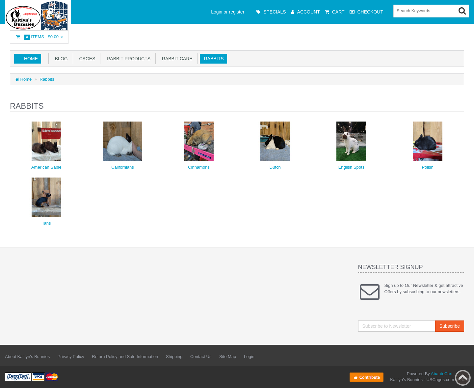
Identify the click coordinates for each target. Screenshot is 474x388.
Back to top (462, 377)
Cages (86, 58)
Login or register (227, 11)
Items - (39, 37)
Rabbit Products (127, 58)
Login (249, 356)
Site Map (227, 356)
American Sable (46, 167)
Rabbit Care (176, 58)
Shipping (174, 356)
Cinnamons (199, 167)
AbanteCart (442, 373)
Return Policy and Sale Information (125, 356)
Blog (60, 58)
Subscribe (449, 326)
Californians (122, 167)
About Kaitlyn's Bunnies (27, 356)
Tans (46, 223)
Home (31, 58)
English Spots (351, 167)
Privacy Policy (71, 356)
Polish (427, 167)
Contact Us (200, 356)
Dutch (275, 167)
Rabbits (212, 58)
